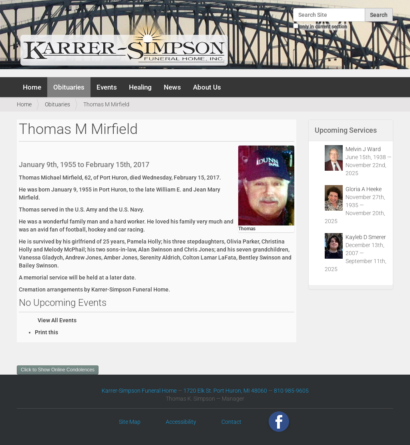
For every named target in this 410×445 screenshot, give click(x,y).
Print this (46, 332)
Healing (140, 87)
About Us (207, 87)
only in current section (323, 27)
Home (32, 87)
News (172, 87)
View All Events (57, 320)
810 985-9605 (291, 390)
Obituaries (68, 87)
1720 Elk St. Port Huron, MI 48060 (225, 390)
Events (106, 87)
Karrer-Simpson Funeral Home (139, 390)
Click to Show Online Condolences (57, 370)
